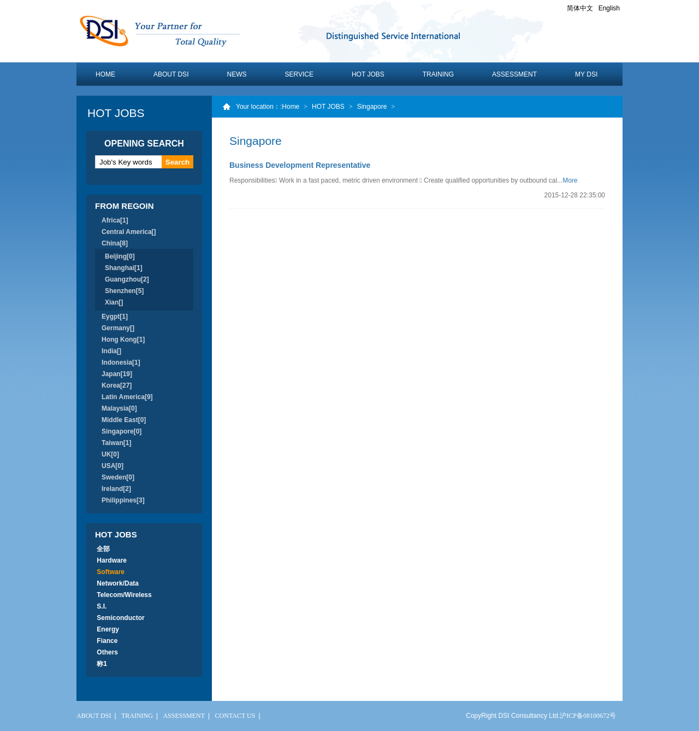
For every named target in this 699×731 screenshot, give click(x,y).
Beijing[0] (120, 256)
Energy (108, 629)
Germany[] (118, 328)
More (569, 180)
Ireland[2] (116, 489)
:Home (289, 106)
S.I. (102, 606)
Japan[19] (117, 374)
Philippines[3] (123, 500)
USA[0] (112, 466)
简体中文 (580, 8)
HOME (105, 74)
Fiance (107, 641)
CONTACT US (235, 716)
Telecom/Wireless (124, 595)
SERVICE (299, 74)
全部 (103, 549)
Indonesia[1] (121, 362)
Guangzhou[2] (127, 279)
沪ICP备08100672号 (588, 716)
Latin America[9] (127, 397)
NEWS (236, 74)
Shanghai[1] (124, 268)
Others (107, 652)
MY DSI (586, 74)
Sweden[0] (118, 477)
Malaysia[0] (119, 408)
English (609, 8)
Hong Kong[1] (123, 339)
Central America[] (129, 232)
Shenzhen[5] (124, 291)
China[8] (115, 243)
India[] (111, 351)
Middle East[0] (124, 420)
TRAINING (438, 74)
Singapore (372, 106)
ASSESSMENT (514, 74)
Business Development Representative (299, 165)
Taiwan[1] (116, 443)
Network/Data (117, 583)
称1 (102, 664)
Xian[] (114, 302)
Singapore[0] (121, 431)
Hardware (111, 560)
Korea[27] (117, 385)
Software (110, 572)
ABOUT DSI (170, 74)
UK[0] (110, 454)
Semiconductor (120, 618)
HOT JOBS (368, 74)
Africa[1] (115, 220)
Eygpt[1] (115, 316)
